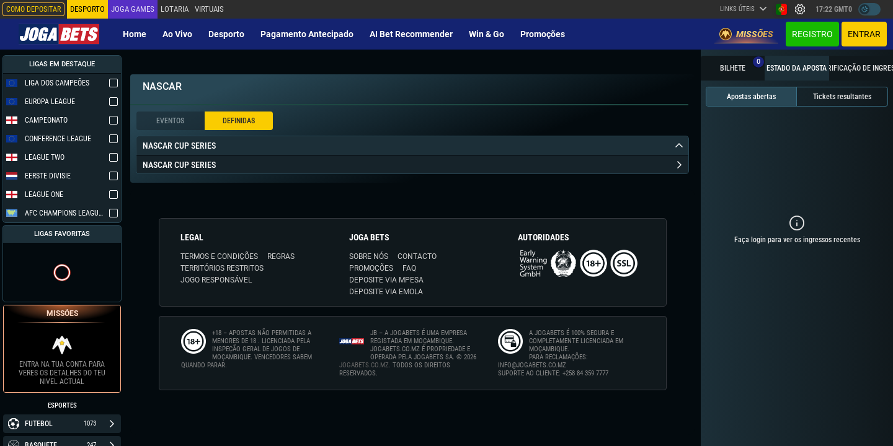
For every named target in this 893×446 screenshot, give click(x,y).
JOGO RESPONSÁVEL (216, 280)
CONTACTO (417, 256)
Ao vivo (177, 34)
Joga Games (132, 9)
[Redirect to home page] (59, 34)
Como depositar (33, 9)
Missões (746, 34)
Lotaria (174, 9)
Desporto (226, 34)
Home (134, 34)
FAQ (409, 268)
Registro (812, 34)
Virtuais (208, 9)
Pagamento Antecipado (306, 34)
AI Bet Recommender (411, 34)
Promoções (542, 34)
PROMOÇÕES (371, 268)
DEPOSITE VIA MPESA (386, 280)
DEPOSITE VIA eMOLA (386, 291)
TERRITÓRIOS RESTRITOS (222, 268)
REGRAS (281, 256)
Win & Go (486, 34)
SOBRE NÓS (368, 256)
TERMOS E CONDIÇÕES (219, 256)
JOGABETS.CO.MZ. (365, 365)
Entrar (864, 34)
